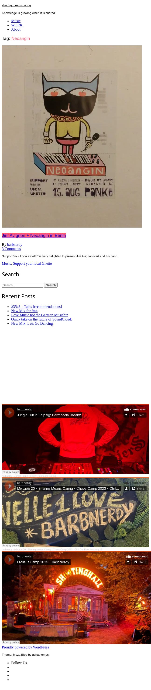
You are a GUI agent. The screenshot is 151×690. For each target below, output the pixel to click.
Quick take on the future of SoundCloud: (41, 319)
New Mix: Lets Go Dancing (32, 323)
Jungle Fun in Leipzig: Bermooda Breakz (35, 476)
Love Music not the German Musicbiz (39, 315)
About (16, 29)
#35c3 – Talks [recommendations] (36, 307)
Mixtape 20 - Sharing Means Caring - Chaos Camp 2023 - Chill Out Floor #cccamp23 (58, 549)
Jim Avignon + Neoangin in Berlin (34, 235)
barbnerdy (14, 244)
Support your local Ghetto (32, 263)
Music (16, 21)
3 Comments (11, 249)
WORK (17, 25)
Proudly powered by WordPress (25, 647)
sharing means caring (16, 5)
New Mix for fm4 (24, 311)
